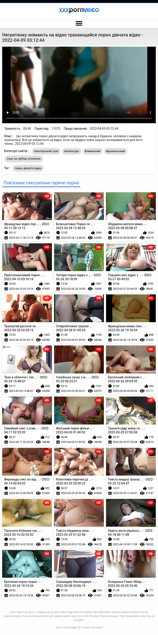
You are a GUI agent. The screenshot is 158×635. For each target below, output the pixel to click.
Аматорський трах (46, 151)
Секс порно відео (66, 627)
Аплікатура (71, 151)
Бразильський (115, 151)
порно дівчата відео (28, 168)
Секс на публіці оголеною (24, 158)
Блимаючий (93, 151)
